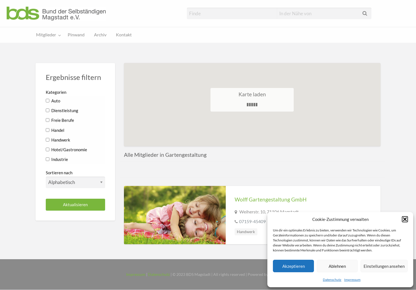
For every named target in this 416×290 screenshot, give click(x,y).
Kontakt (124, 34)
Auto (53, 100)
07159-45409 (252, 221)
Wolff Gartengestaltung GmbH (270, 199)
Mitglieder (46, 34)
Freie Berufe (60, 120)
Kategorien (56, 92)
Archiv (100, 34)
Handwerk (58, 139)
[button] (405, 219)
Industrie (57, 159)
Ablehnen (337, 266)
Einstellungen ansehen (384, 266)
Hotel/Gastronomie (66, 149)
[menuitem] (47, 35)
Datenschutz (332, 280)
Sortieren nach (75, 179)
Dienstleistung (62, 110)
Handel (55, 130)
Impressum (352, 280)
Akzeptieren (293, 266)
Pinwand (76, 34)
